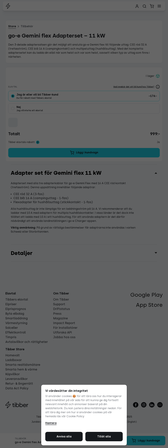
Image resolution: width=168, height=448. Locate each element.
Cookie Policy (75, 416)
